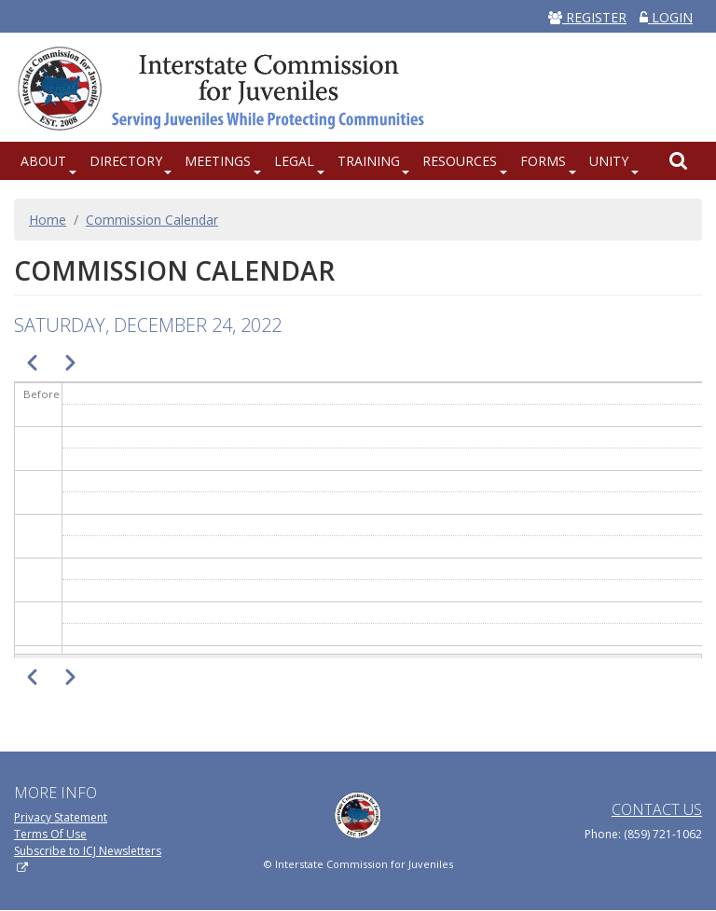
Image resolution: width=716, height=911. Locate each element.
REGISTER (587, 17)
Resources (459, 161)
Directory (126, 161)
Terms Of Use (50, 834)
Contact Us (657, 809)
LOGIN (666, 17)
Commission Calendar (152, 219)
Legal (294, 161)
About (43, 161)
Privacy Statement (60, 817)
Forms (543, 161)
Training (368, 161)
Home (47, 219)
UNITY (608, 161)
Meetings (218, 161)
